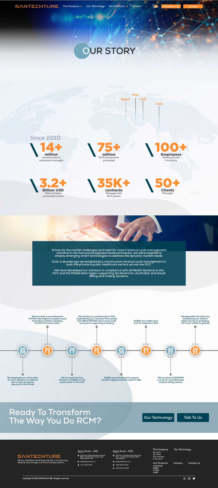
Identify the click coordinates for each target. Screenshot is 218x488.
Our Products (117, 6)
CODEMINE (158, 466)
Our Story (157, 452)
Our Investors (158, 457)
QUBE (155, 473)
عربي (156, 6)
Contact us (194, 463)
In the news (158, 459)
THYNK (156, 470)
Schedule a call (171, 6)
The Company (71, 6)
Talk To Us (193, 418)
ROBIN (156, 468)
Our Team (157, 455)
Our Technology (96, 6)
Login (193, 6)
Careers (136, 6)
